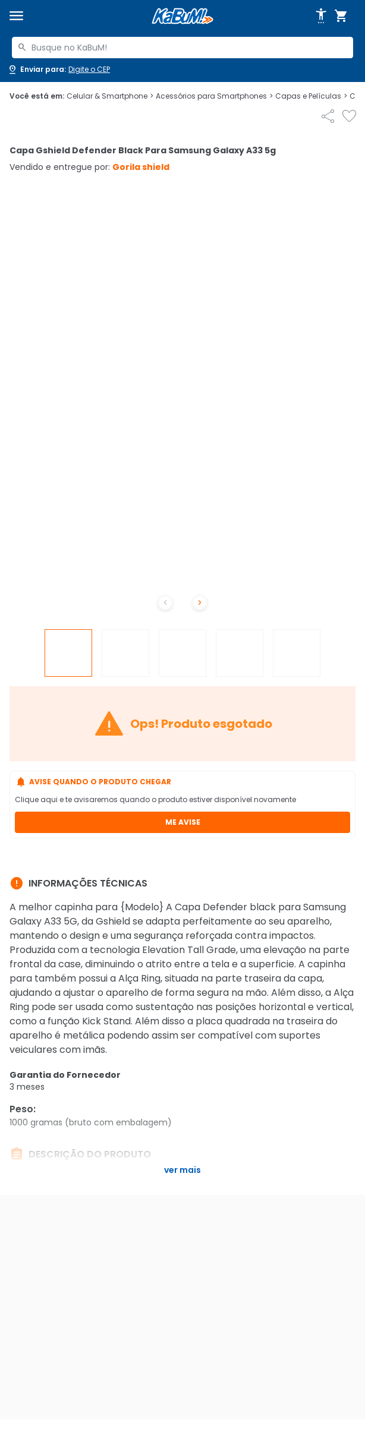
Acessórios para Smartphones (214, 96)
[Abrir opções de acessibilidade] (321, 16)
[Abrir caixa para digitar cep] (58, 69)
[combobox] (182, 47)
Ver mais (182, 1170)
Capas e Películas (311, 96)
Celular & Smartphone (110, 96)
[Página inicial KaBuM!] (182, 16)
